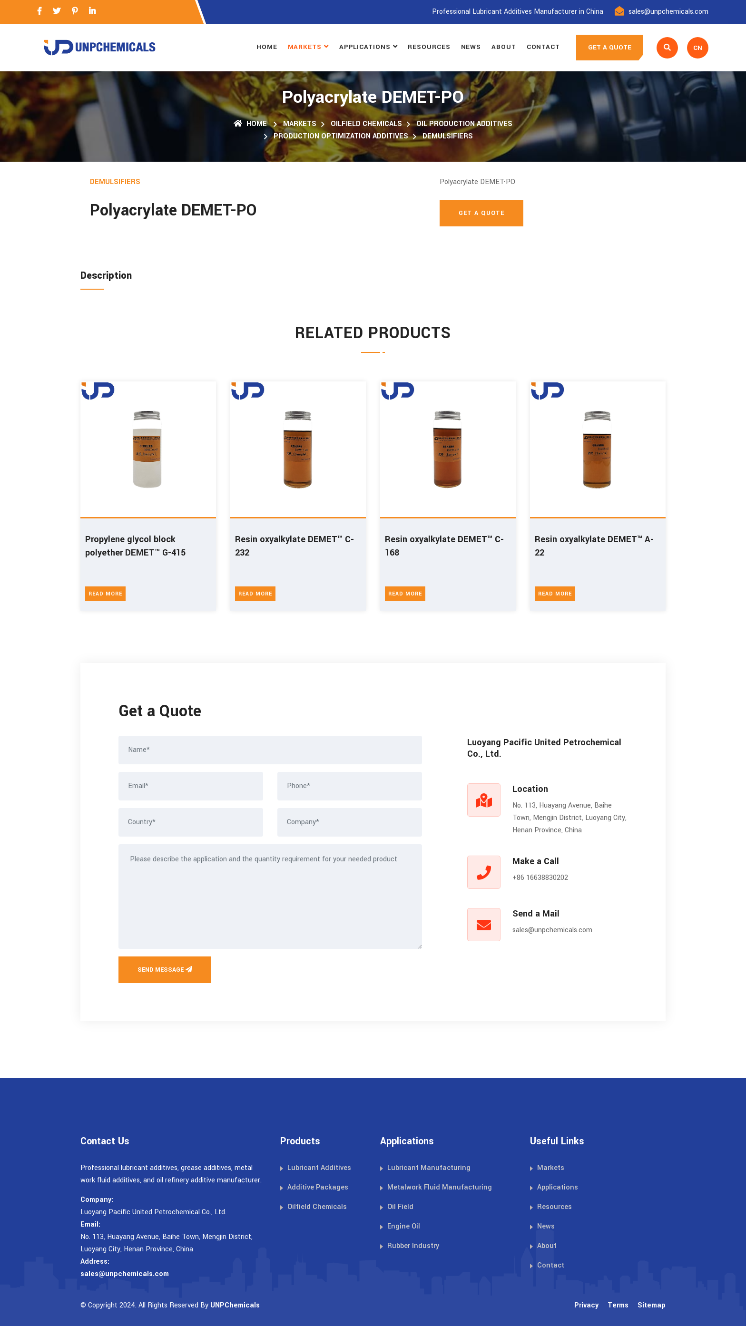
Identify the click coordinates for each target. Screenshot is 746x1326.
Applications (365, 46)
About (503, 46)
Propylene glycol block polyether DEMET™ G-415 (135, 546)
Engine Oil (403, 1226)
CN (697, 47)
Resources (429, 46)
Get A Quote (481, 213)
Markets (305, 46)
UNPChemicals (235, 1305)
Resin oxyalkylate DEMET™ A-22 (594, 546)
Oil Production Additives (464, 124)
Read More (105, 593)
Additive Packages (317, 1187)
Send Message (164, 969)
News (471, 46)
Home (266, 46)
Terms (618, 1305)
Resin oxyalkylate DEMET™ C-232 (294, 546)
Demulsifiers (447, 136)
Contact (543, 46)
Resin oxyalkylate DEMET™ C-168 (444, 546)
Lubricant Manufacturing (429, 1168)
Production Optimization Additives (341, 136)
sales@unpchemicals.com (668, 12)
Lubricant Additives (319, 1168)
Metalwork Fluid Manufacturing (439, 1187)
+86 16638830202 (540, 878)
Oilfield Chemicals (366, 124)
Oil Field (400, 1207)
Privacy (586, 1305)
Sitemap (652, 1305)
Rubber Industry (413, 1246)
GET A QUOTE (609, 47)
